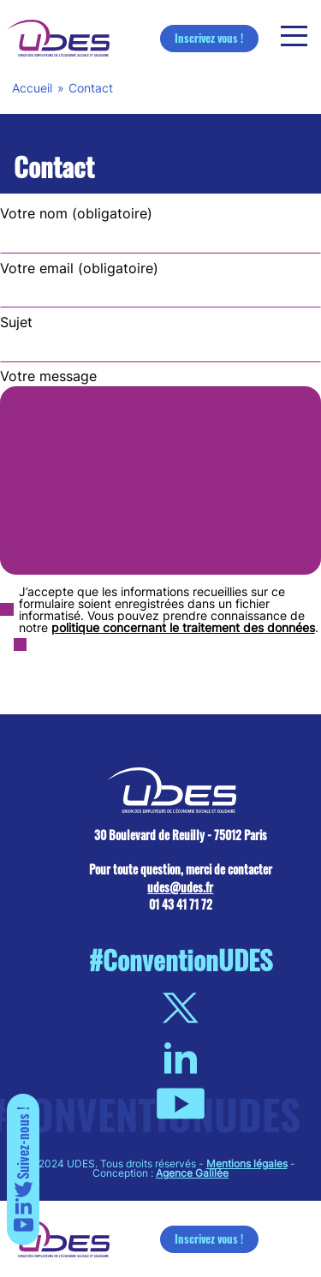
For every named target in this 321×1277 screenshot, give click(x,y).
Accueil (32, 88)
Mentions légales (247, 1163)
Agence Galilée (192, 1173)
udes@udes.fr (180, 887)
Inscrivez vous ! (209, 37)
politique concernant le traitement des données (183, 627)
